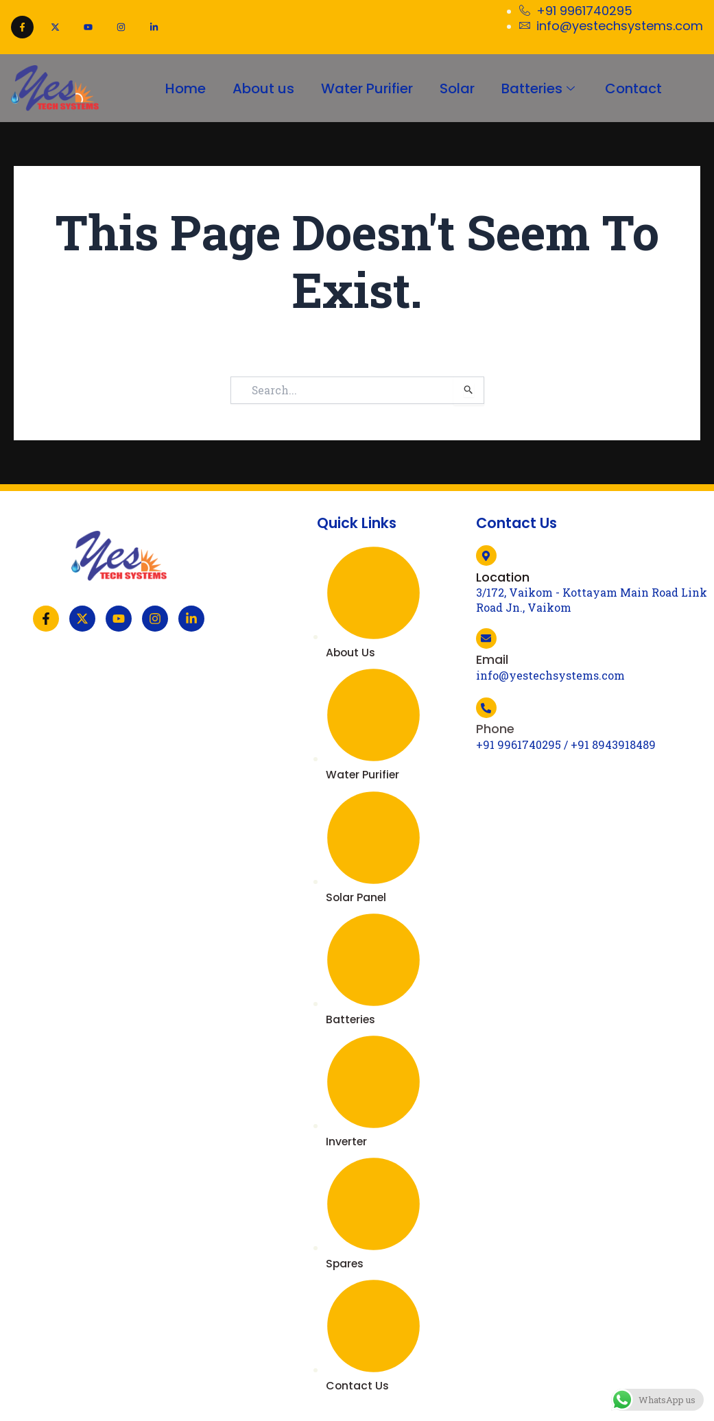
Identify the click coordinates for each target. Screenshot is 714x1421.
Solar (457, 87)
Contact (634, 87)
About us (262, 87)
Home (183, 87)
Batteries (540, 87)
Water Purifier (366, 87)
